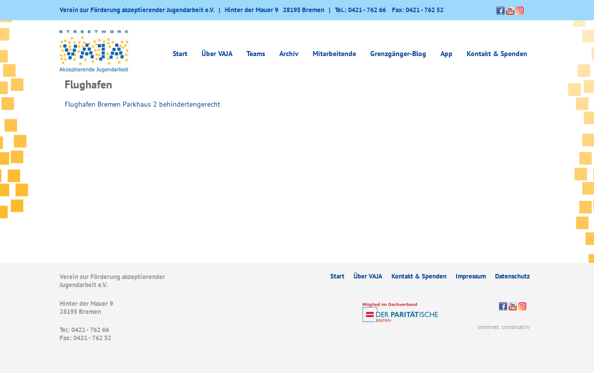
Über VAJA (217, 53)
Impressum (471, 276)
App (446, 53)
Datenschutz (512, 276)
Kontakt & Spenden (497, 53)
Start (180, 53)
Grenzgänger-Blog (398, 53)
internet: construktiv (504, 327)
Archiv (289, 53)
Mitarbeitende (334, 53)
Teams (255, 53)
